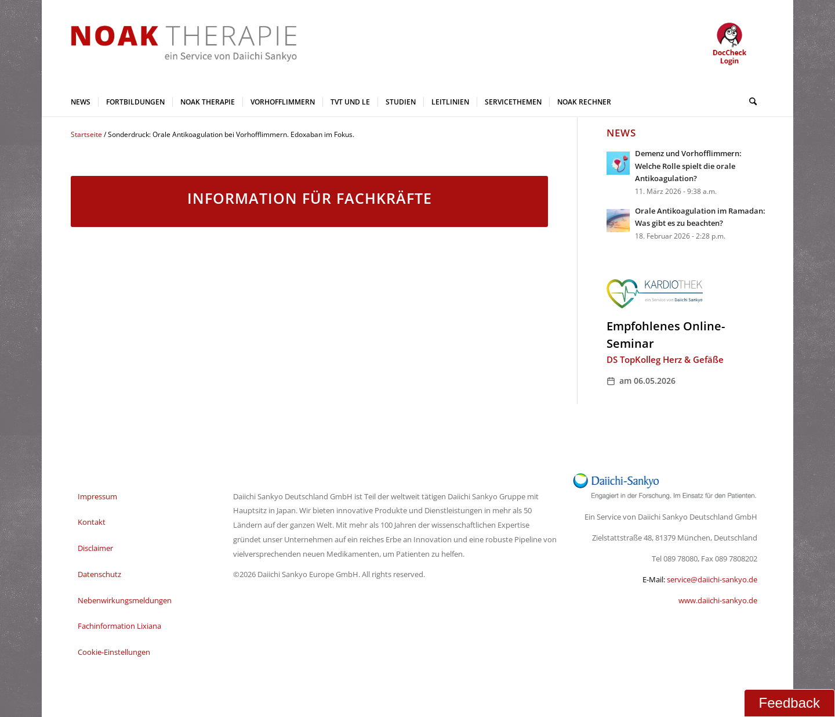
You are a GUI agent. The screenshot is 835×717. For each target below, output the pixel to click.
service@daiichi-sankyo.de (712, 579)
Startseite (86, 134)
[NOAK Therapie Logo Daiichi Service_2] (174, 43)
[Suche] (749, 101)
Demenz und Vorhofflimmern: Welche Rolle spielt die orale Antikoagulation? (688, 165)
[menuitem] (80, 101)
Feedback (789, 703)
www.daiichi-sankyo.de (717, 600)
